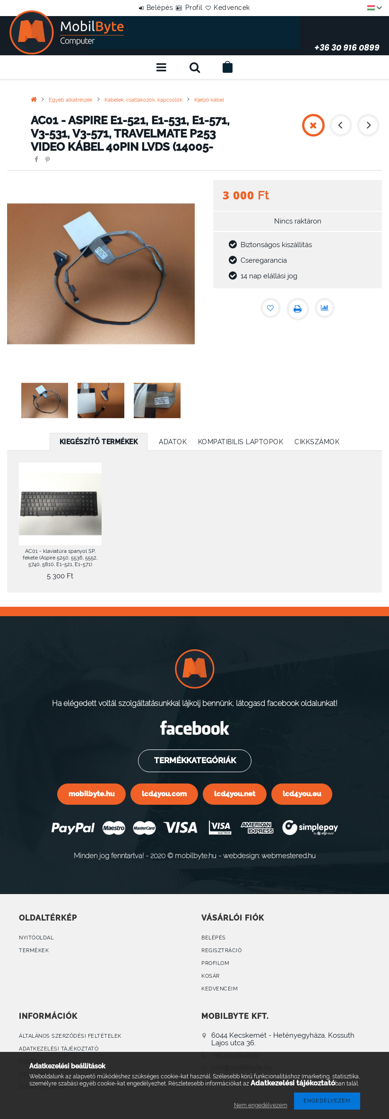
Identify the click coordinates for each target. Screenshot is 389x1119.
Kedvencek (243, 7)
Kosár (210, 977)
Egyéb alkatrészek (71, 100)
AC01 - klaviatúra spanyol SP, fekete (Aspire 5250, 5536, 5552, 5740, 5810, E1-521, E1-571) (60, 558)
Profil (194, 7)
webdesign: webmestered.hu (269, 856)
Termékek (34, 951)
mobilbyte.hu (91, 794)
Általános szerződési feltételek (70, 1038)
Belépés (148, 7)
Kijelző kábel (209, 100)
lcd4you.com (164, 794)
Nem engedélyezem (260, 1105)
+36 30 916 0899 (305, 33)
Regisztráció (221, 951)
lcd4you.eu (302, 794)
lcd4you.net (234, 794)
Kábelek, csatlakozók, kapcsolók (143, 100)
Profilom (215, 964)
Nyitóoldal (36, 938)
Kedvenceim (219, 991)
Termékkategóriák (194, 760)
